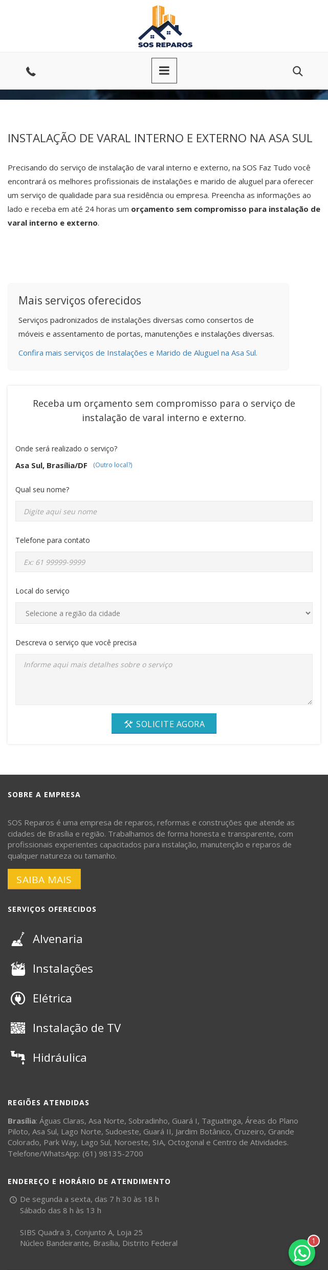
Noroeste (131, 1142)
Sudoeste (122, 1131)
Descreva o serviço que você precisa (76, 642)
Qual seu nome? (42, 489)
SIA (158, 1142)
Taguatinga (221, 1120)
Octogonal (186, 1142)
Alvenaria (45, 938)
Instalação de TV (64, 1027)
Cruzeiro (249, 1131)
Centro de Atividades (250, 1142)
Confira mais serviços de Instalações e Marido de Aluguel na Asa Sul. (137, 352)
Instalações (50, 968)
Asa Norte (106, 1120)
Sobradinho (148, 1120)
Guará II (157, 1131)
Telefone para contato (52, 540)
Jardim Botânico (203, 1131)
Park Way (60, 1142)
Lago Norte (81, 1131)
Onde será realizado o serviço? (66, 448)
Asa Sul (44, 1131)
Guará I (185, 1120)
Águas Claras (61, 1120)
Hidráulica (47, 1057)
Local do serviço (42, 591)
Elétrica (40, 997)
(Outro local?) (112, 465)
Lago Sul (95, 1142)
